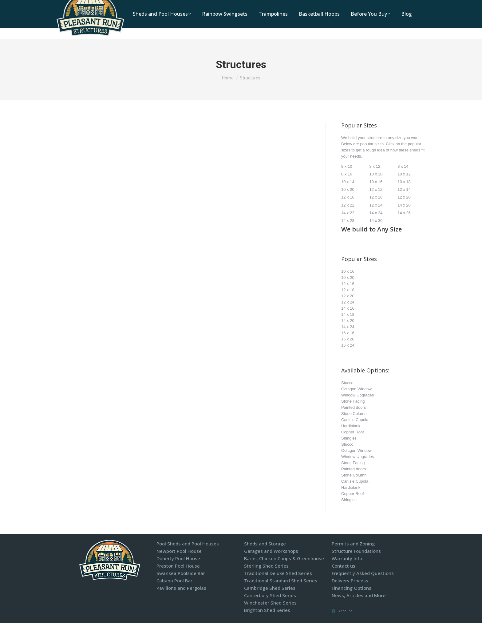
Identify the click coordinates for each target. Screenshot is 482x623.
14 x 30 (376, 220)
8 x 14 (402, 166)
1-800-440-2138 (259, 6)
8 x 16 (346, 174)
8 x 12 (374, 166)
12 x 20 (404, 197)
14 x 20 (404, 205)
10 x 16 (376, 181)
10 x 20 (347, 189)
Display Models (363, 6)
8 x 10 (346, 166)
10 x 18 (404, 181)
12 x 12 (376, 189)
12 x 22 (347, 205)
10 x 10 (376, 174)
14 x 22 (347, 213)
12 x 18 (376, 197)
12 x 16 (347, 197)
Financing (399, 6)
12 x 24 (376, 205)
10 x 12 (404, 174)
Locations (295, 6)
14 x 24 (376, 213)
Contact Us (327, 6)
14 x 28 (347, 220)
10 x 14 (347, 181)
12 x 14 (404, 189)
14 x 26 (404, 213)
